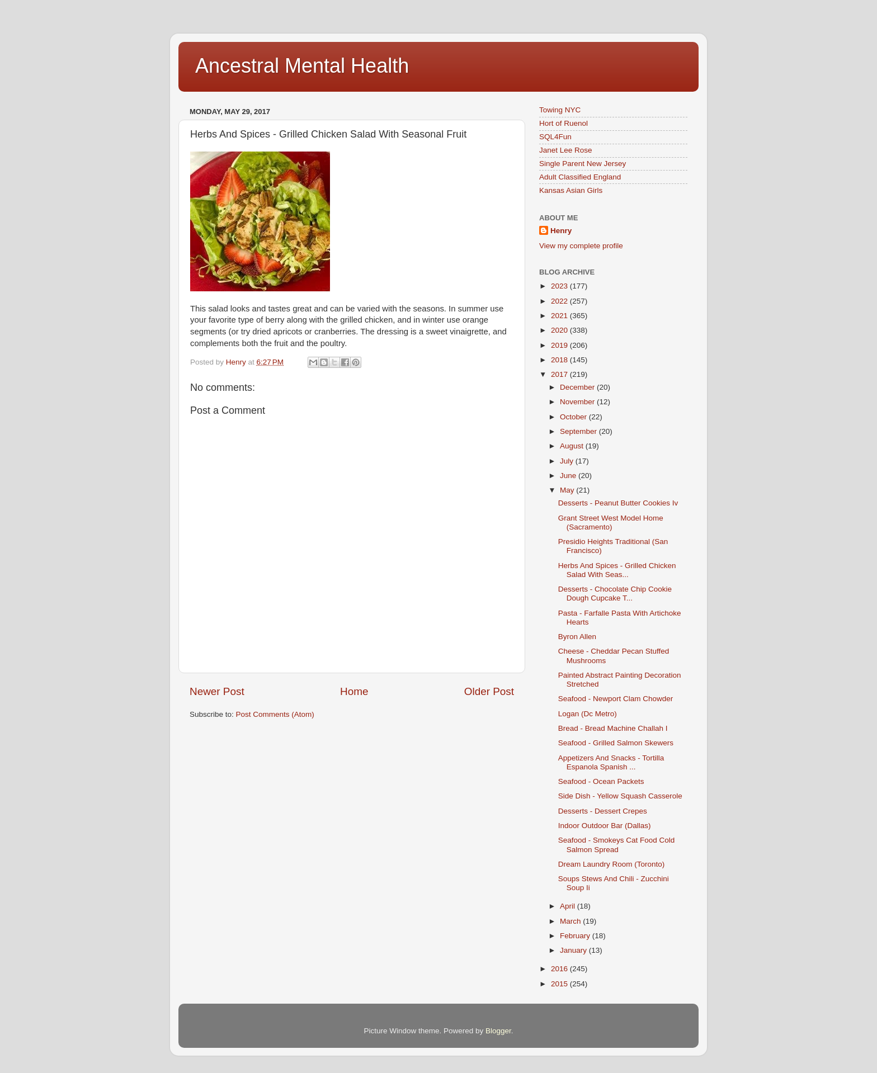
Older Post (489, 691)
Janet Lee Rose (565, 150)
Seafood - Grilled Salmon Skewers (615, 743)
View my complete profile (581, 246)
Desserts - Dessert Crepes (602, 811)
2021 (560, 315)
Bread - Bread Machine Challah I (613, 728)
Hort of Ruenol (563, 123)
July (568, 461)
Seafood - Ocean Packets (601, 781)
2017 (560, 374)
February (576, 936)
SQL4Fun (555, 137)
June (569, 475)
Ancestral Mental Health (302, 65)
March (571, 921)
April (568, 906)
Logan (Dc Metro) (587, 714)
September (579, 431)
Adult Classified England (580, 177)
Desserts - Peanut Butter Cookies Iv (618, 503)
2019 (560, 345)
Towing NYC (560, 110)
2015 (560, 984)
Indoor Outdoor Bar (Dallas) (604, 825)
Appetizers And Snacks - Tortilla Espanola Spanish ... (611, 762)
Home (354, 691)
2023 (560, 286)
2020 (560, 330)
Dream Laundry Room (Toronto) (611, 864)
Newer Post (217, 691)
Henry (561, 230)
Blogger (498, 1031)
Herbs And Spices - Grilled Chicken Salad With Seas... (617, 570)
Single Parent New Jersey (582, 163)
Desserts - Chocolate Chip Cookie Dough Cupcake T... (615, 593)
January (574, 950)
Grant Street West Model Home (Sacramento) (610, 522)
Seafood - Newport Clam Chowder (615, 698)
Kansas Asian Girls (570, 190)
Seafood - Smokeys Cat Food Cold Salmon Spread (616, 844)
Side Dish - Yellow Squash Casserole (620, 796)
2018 (560, 360)
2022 (560, 301)
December (578, 387)
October (574, 417)
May (568, 490)
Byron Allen (577, 636)
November (578, 402)
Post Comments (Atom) (275, 714)
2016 (560, 969)
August (573, 446)
